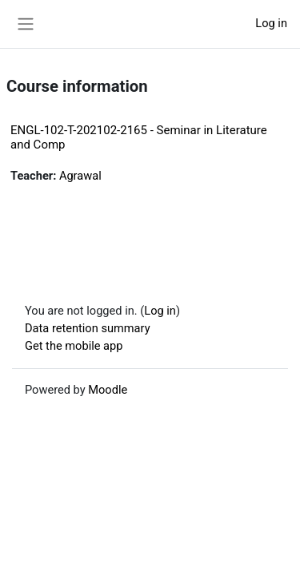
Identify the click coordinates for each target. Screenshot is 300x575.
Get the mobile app (73, 346)
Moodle (107, 390)
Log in (271, 23)
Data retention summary (87, 328)
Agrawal (80, 176)
